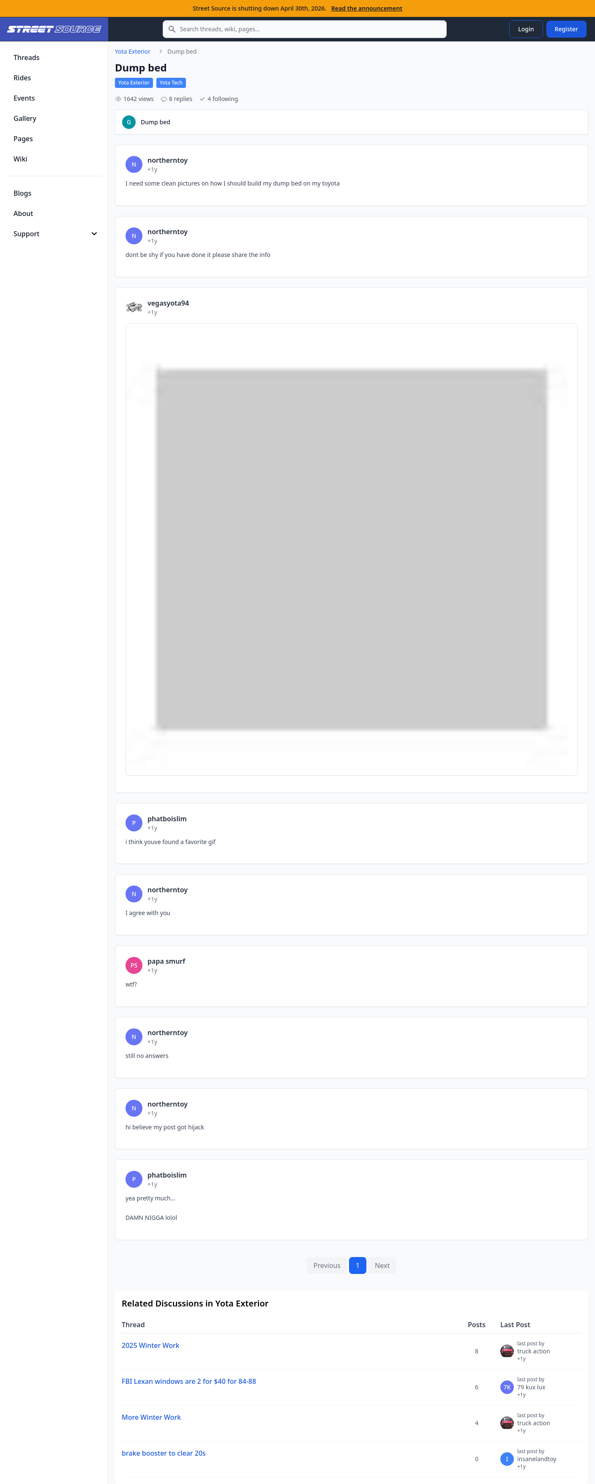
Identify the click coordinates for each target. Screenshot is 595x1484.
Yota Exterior (132, 51)
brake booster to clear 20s (164, 1453)
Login (526, 29)
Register (566, 29)
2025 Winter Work (151, 1345)
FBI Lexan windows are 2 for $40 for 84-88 (189, 1381)
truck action (533, 1354)
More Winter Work (151, 1417)
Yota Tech (171, 82)
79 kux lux (531, 1390)
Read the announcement (366, 8)
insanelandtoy (536, 1462)
